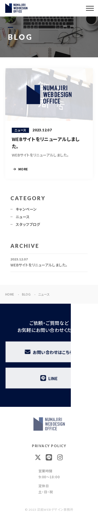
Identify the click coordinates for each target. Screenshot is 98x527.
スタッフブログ (28, 225)
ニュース (23, 218)
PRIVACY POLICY (49, 446)
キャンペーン (26, 210)
